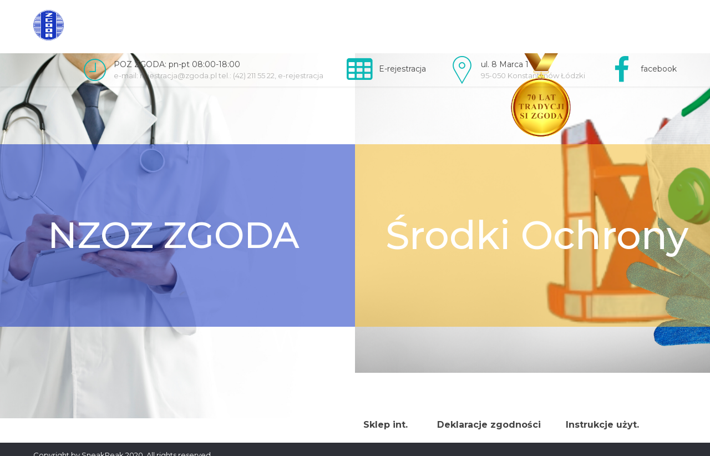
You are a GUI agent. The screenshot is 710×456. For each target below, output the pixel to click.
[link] (48, 25)
